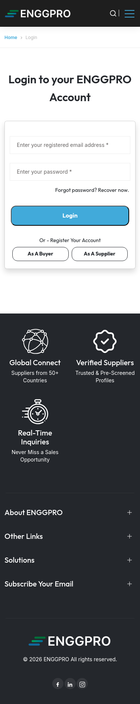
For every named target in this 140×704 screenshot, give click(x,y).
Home (10, 37)
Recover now (113, 190)
